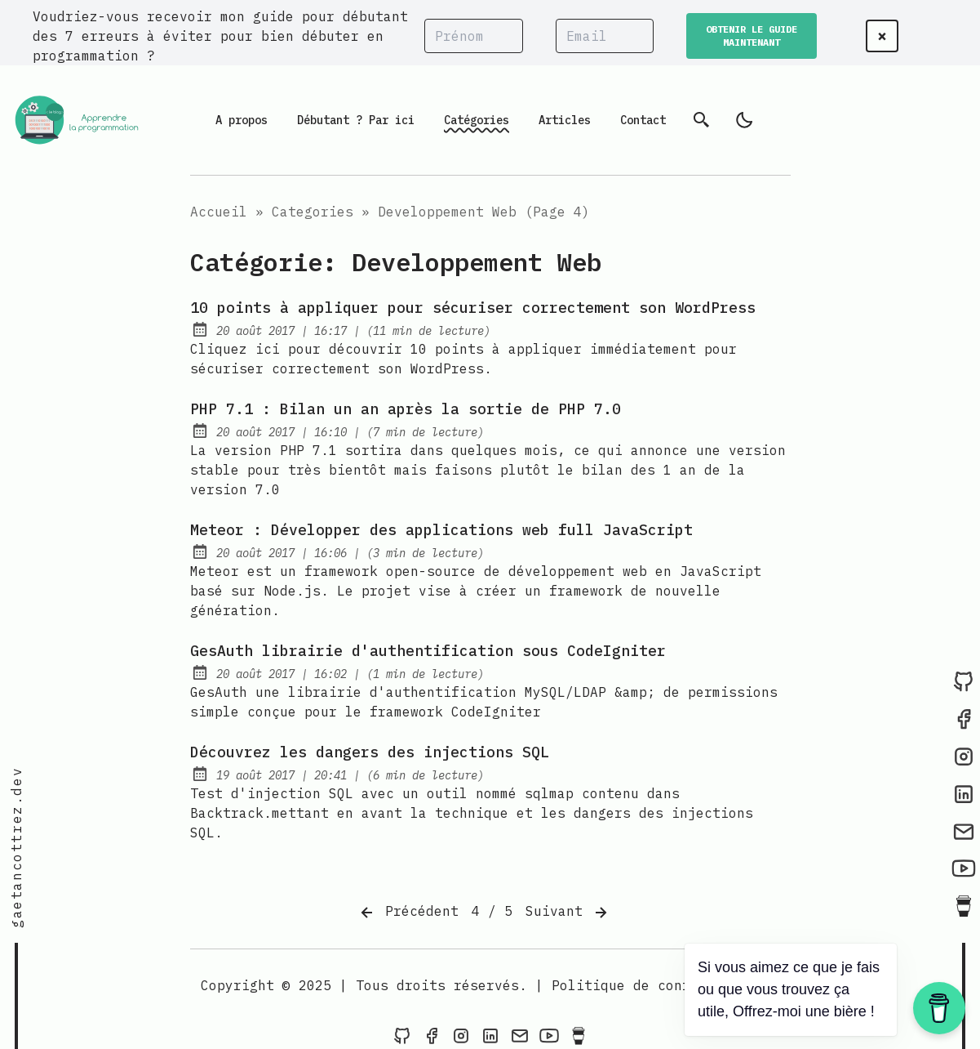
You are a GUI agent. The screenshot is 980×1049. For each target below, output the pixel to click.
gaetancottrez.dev (16, 847)
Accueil (218, 211)
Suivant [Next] (567, 912)
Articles (565, 120)
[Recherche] (702, 120)
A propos (241, 120)
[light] (744, 120)
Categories (312, 211)
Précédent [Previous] (408, 912)
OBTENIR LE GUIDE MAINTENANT (751, 35)
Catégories (476, 120)
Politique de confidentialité (666, 985)
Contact (643, 120)
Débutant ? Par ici (356, 120)
